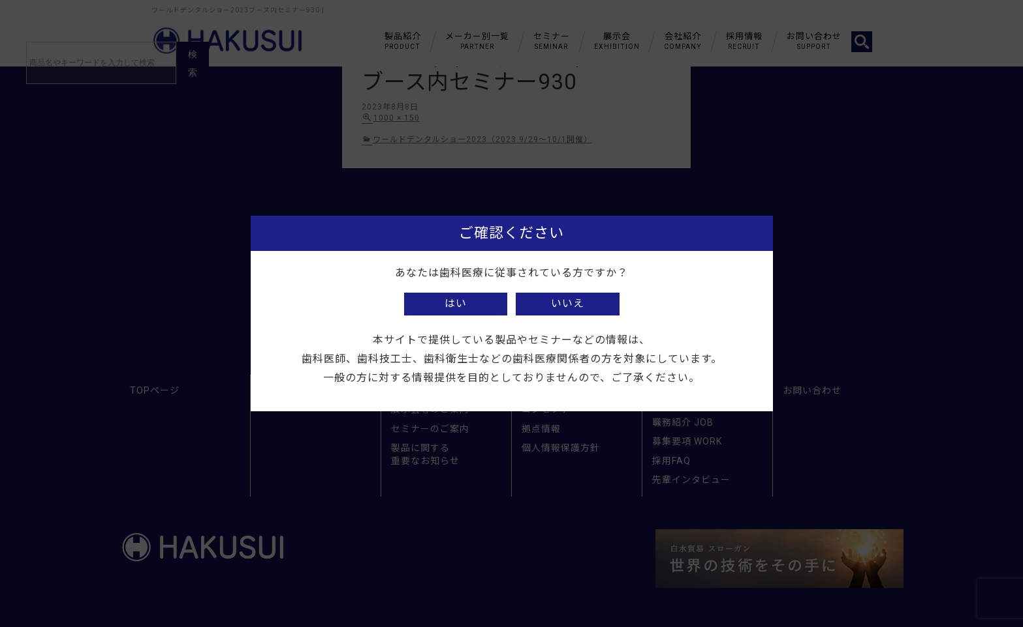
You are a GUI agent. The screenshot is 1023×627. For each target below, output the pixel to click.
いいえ (567, 303)
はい (456, 303)
